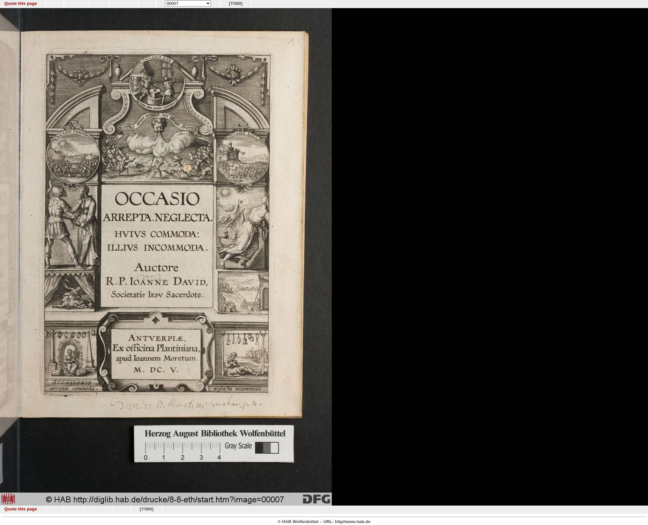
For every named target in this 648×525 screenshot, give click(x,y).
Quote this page (20, 3)
